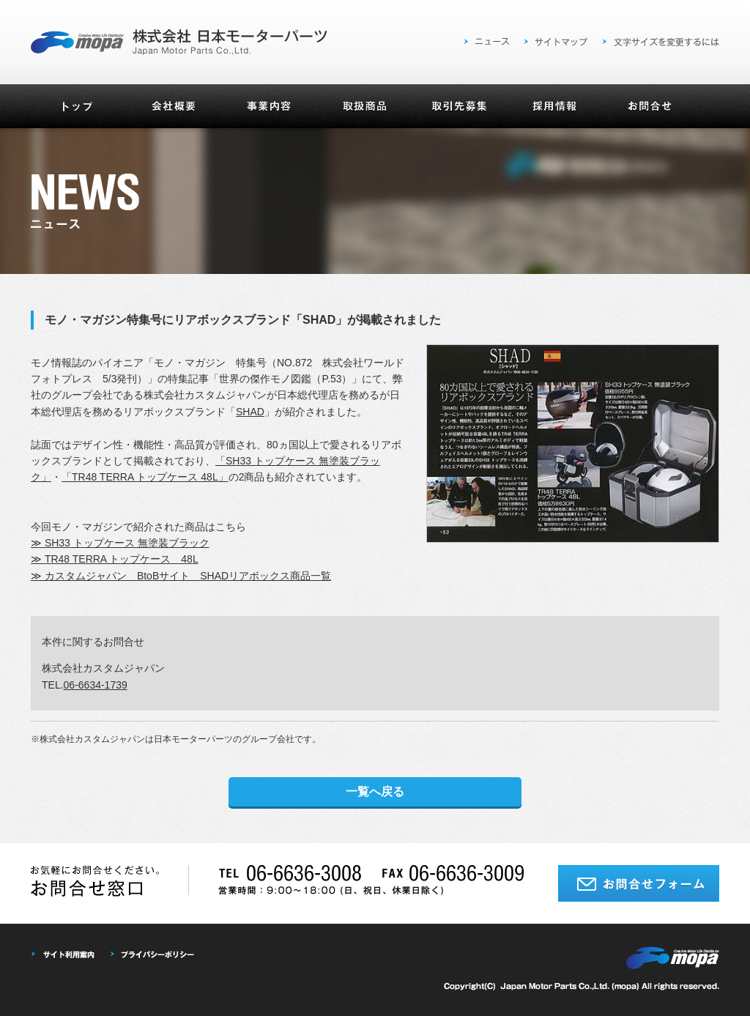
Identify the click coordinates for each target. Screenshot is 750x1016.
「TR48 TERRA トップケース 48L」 (145, 477)
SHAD (250, 412)
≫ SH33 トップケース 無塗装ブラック (120, 543)
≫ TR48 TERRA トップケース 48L (114, 559)
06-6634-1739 (95, 685)
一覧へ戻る (375, 791)
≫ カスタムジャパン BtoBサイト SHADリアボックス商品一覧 (181, 576)
